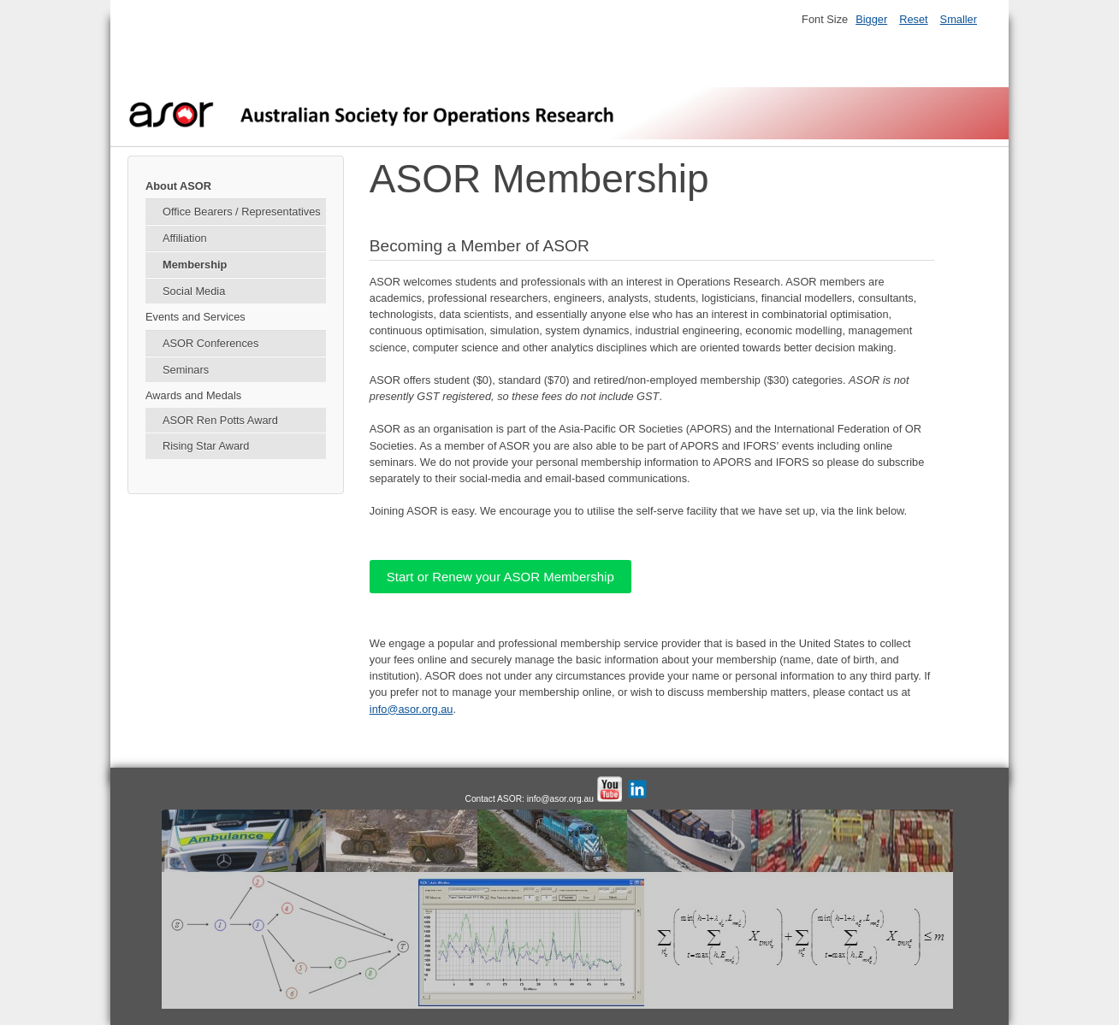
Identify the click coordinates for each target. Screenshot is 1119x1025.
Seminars (186, 369)
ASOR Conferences (210, 343)
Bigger (871, 19)
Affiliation (185, 238)
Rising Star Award (206, 445)
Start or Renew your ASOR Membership (500, 576)
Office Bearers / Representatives (242, 211)
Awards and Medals (193, 395)
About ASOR (178, 186)
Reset (913, 19)
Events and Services (195, 316)
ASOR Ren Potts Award (220, 420)
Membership (195, 264)
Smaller (958, 19)
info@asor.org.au (411, 709)
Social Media (194, 291)
